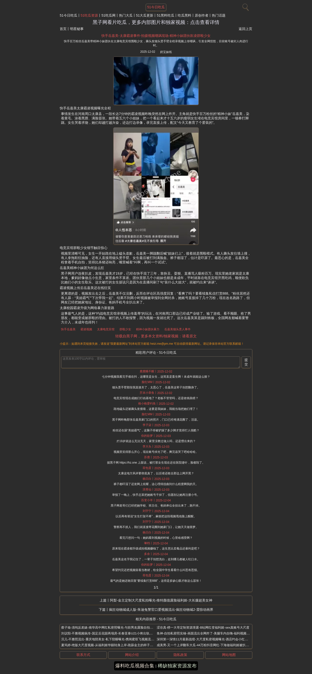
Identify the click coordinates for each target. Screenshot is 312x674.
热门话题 (218, 15)
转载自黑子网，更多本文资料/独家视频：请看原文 (156, 336)
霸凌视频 (86, 329)
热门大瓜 (126, 15)
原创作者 (201, 15)
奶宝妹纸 (166, 52)
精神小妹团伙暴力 (147, 329)
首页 (63, 29)
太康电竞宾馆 (106, 329)
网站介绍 (132, 655)
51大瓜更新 (145, 15)
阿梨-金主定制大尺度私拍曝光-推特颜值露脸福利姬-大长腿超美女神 (161, 600)
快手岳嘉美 (68, 329)
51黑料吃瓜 (165, 15)
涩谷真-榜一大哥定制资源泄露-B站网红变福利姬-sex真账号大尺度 (203, 627)
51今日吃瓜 (68, 15)
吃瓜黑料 (184, 15)
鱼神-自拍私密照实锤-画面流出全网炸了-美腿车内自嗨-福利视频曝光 (205, 633)
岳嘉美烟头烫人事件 (177, 329)
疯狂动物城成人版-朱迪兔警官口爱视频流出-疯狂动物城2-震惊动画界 (161, 610)
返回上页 (245, 29)
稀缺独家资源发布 (177, 665)
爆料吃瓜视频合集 (134, 665)
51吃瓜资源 (89, 15)
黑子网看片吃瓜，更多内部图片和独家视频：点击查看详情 (156, 22)
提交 (246, 362)
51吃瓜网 (108, 15)
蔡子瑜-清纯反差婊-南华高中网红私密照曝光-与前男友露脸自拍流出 (108, 627)
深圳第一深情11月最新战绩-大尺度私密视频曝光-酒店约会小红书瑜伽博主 (209, 639)
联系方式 (83, 655)
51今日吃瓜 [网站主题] (156, 7)
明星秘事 (77, 29)
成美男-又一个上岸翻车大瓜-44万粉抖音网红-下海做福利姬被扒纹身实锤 (207, 645)
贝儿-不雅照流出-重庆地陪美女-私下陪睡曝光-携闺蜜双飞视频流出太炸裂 (112, 639)
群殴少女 (125, 329)
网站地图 (229, 655)
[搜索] (245, 6)
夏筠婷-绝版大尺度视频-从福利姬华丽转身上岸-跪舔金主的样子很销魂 (110, 645)
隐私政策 (180, 655)
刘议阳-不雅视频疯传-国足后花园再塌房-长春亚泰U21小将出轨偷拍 (108, 633)
